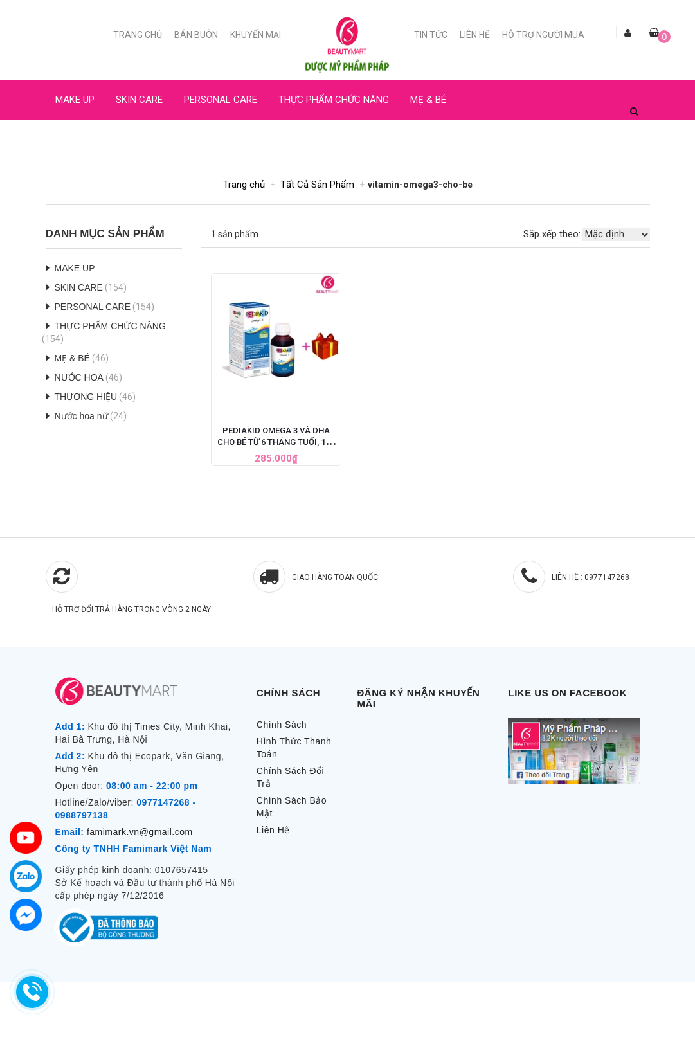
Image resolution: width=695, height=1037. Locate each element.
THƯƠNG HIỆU (86, 397)
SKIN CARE (139, 99)
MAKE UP (75, 99)
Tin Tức (430, 35)
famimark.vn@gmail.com (140, 832)
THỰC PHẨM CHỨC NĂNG (333, 99)
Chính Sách (282, 724)
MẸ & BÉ (428, 99)
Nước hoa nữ (81, 416)
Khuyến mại (255, 35)
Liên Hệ (475, 35)
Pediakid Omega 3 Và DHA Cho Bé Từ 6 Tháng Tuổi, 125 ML (275, 442)
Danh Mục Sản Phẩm (105, 234)
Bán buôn (196, 35)
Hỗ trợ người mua (543, 35)
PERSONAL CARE (220, 99)
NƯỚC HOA (79, 139)
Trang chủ (137, 35)
